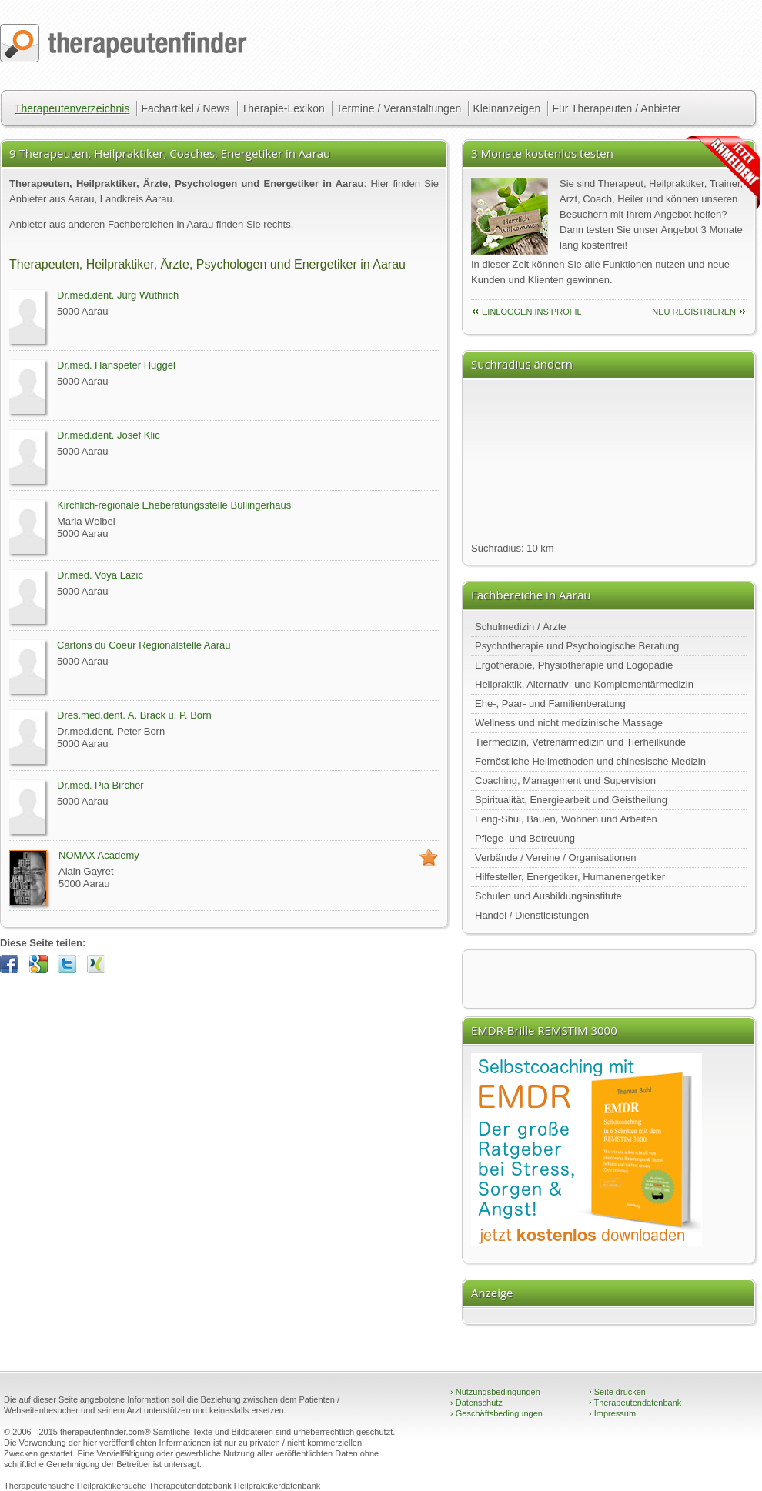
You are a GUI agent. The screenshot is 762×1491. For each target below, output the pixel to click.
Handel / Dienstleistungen (532, 915)
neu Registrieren (694, 311)
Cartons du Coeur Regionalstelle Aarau (143, 645)
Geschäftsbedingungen (496, 1413)
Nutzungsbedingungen (495, 1391)
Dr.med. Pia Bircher (100, 785)
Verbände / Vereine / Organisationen (556, 857)
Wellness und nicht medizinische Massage (569, 723)
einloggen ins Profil (532, 311)
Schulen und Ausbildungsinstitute (548, 896)
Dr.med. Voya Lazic (100, 575)
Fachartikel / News (185, 108)
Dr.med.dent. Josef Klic (108, 435)
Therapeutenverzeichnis (72, 108)
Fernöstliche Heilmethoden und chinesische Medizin (590, 761)
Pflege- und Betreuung (525, 838)
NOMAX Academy (98, 855)
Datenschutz (476, 1402)
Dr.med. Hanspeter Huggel (116, 365)
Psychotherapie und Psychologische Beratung (577, 646)
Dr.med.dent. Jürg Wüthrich (118, 295)
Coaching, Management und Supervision (565, 780)
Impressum (612, 1413)
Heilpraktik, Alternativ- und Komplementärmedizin (584, 684)
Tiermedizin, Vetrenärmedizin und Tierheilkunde (580, 742)
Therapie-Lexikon (283, 108)
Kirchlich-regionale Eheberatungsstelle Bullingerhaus (174, 505)
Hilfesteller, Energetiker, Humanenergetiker (570, 876)
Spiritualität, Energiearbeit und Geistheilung (571, 800)
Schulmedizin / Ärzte (520, 626)
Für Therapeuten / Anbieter (616, 108)
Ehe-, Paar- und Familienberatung (550, 703)
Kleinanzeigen (506, 108)
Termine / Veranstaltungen (399, 108)
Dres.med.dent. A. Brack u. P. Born (134, 715)
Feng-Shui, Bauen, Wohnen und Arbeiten (566, 819)
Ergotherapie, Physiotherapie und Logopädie (574, 665)
